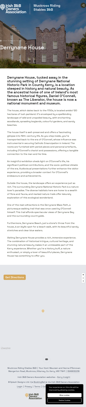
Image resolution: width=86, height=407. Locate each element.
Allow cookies (64, 395)
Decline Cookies (64, 400)
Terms (37, 386)
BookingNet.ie (41, 382)
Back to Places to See (11, 40)
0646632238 (73, 371)
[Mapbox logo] (6, 348)
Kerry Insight (63, 377)
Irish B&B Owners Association (65, 382)
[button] (43, 311)
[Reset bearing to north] (83, 281)
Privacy (28, 386)
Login (19, 386)
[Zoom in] (83, 274)
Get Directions (14, 277)
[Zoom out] (83, 278)
